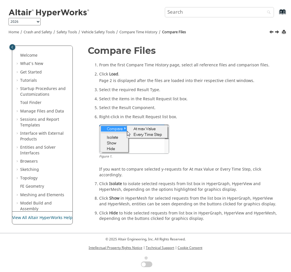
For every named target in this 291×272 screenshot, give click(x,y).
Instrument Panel (48, 188)
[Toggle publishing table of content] (12, 47)
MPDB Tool (42, 96)
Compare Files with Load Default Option (50, 132)
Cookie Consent (190, 247)
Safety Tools (67, 32)
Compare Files (174, 32)
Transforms (43, 74)
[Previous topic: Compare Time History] (272, 32)
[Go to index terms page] (276, 15)
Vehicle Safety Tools (98, 32)
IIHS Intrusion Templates (45, 85)
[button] (30, 49)
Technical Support (160, 247)
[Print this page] (284, 32)
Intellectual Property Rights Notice (115, 247)
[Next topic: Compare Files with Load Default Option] (277, 32)
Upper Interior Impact (46, 199)
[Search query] (219, 12)
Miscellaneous (45, 65)
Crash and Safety (38, 32)
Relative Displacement (45, 168)
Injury (37, 49)
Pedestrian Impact (49, 180)
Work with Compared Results (46, 151)
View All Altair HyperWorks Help (42, 218)
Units (37, 57)
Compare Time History (138, 32)
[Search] (267, 12)
